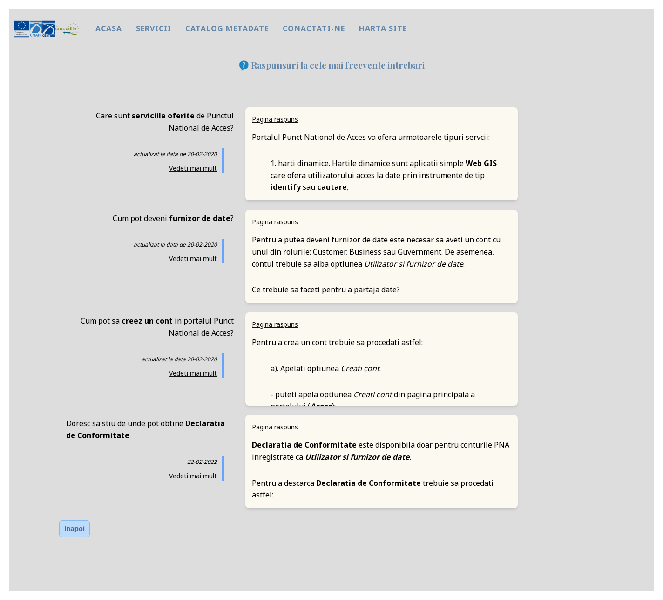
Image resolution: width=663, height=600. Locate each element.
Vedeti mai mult (193, 168)
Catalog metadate (227, 28)
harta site (383, 28)
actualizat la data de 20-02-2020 (175, 154)
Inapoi (74, 528)
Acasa (108, 28)
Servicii (153, 28)
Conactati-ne (314, 28)
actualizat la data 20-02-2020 (179, 359)
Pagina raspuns (275, 119)
